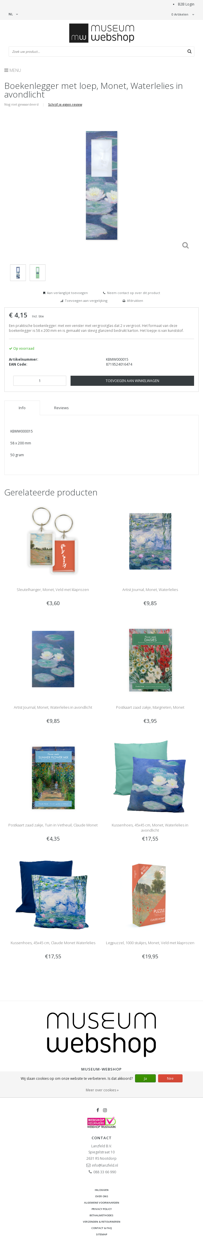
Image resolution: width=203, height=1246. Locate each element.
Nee (170, 1078)
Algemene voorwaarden (101, 1202)
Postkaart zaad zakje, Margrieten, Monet (150, 707)
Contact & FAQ (101, 1228)
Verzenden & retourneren (101, 1221)
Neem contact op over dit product (133, 293)
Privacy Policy (102, 1209)
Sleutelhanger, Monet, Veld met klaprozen (53, 589)
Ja (145, 1078)
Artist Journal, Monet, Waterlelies (150, 589)
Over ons (101, 1196)
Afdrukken (135, 300)
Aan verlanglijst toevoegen (67, 293)
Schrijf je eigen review (65, 104)
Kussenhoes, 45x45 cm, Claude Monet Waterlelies (53, 942)
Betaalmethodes (101, 1215)
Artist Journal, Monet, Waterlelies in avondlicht (53, 707)
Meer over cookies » (102, 1090)
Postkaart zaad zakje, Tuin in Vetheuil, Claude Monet (53, 825)
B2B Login (186, 4)
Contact (102, 1137)
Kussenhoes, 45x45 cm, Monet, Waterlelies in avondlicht (150, 827)
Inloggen (102, 1190)
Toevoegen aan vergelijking (86, 300)
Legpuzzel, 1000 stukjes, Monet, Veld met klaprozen (150, 942)
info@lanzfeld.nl (105, 1165)
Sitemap (101, 1234)
